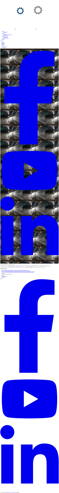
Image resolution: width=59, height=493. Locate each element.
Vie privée (12, 492)
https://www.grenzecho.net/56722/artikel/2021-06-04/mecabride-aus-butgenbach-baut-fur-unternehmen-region (15, 270)
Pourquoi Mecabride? (6, 35)
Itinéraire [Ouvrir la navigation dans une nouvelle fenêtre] (3, 277)
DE (0, 40)
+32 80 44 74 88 (4, 47)
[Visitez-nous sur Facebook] (29, 372)
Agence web (15, 492)
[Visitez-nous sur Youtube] (29, 196)
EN (2, 40)
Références (3, 43)
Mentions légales (9, 492)
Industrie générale (5, 37)
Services (3, 33)
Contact (3, 45)
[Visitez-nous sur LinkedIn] (29, 263)
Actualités (3, 44)
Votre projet (3, 39)
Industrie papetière (5, 36)
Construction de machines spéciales (7, 34)
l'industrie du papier (18, 265)
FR (1, 40)
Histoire (4, 32)
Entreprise (3, 31)
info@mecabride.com (4, 46)
